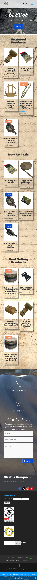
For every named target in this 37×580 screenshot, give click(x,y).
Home (7, 558)
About (27, 558)
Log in (24, 542)
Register (25, 560)
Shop (18, 26)
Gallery (20, 558)
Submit (27, 461)
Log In (18, 560)
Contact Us (10, 560)
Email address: (8, 499)
